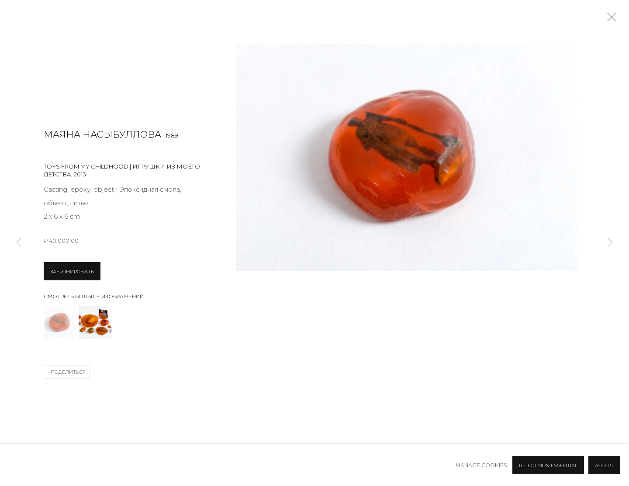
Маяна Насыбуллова (102, 134)
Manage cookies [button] (481, 465)
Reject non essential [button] (548, 465)
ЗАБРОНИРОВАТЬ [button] (72, 272)
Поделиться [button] (68, 372)
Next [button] (610, 243)
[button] (60, 322)
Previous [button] (19, 243)
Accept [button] (604, 465)
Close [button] (609, 19)
